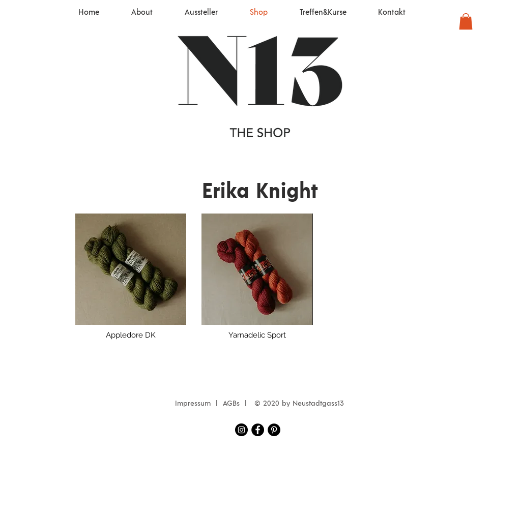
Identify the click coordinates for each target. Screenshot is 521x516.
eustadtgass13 (321, 403)
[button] (466, 21)
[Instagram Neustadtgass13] (241, 429)
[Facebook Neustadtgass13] (257, 429)
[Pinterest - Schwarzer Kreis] (274, 429)
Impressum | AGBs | (213, 403)
